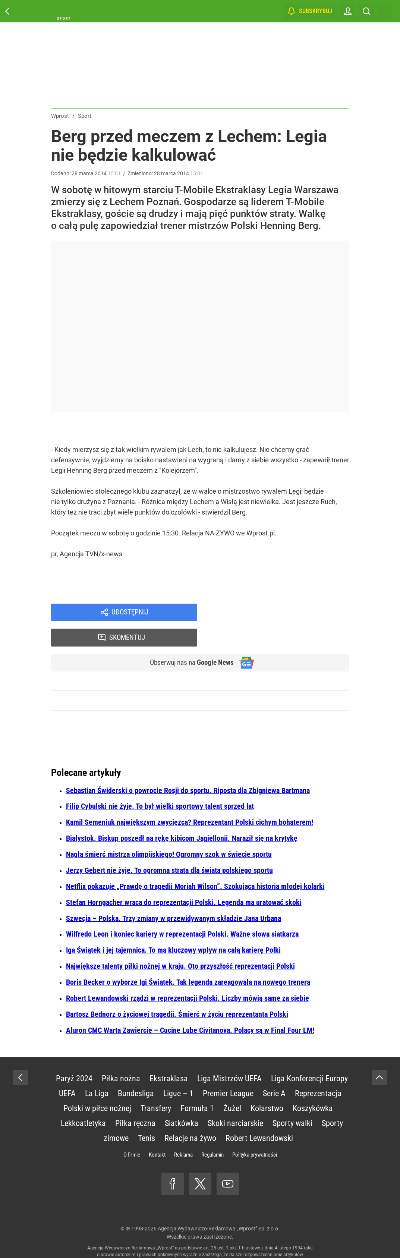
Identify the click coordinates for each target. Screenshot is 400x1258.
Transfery (156, 1084)
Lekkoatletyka (83, 1099)
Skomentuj (283, 612)
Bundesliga (136, 1070)
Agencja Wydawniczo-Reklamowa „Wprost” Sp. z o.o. (219, 1205)
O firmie (131, 1131)
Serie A (274, 1070)
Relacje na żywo (190, 1114)
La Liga (96, 1070)
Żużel (232, 1084)
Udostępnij (130, 612)
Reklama (183, 1131)
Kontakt (157, 1131)
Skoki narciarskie (235, 1099)
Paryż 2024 (74, 1055)
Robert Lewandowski (259, 1114)
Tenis (146, 1114)
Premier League (228, 1070)
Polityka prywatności (254, 1131)
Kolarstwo (267, 1084)
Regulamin (212, 1131)
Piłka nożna (121, 1055)
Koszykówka (313, 1084)
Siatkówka (181, 1099)
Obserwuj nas (188, 639)
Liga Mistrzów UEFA (229, 1055)
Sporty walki (292, 1099)
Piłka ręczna (135, 1099)
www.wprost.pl (211, 1237)
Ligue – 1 (178, 1070)
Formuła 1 (197, 1084)
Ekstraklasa (168, 1055)
